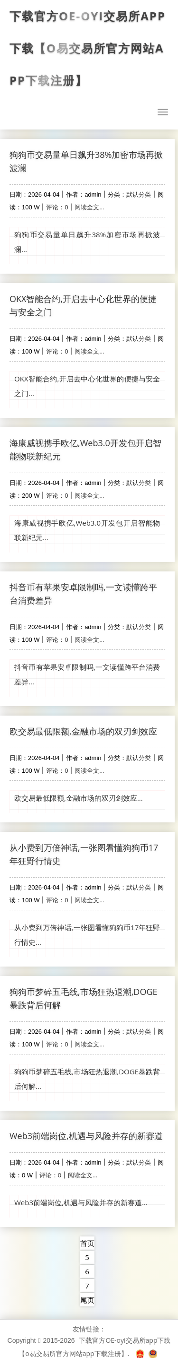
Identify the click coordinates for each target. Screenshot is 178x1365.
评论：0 (57, 207)
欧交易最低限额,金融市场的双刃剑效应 (83, 731)
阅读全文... (89, 207)
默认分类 (138, 194)
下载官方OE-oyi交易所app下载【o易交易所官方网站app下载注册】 (87, 48)
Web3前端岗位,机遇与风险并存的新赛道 (86, 1135)
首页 (87, 1243)
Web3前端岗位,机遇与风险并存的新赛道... (81, 1202)
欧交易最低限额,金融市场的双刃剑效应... (78, 798)
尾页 (87, 1300)
